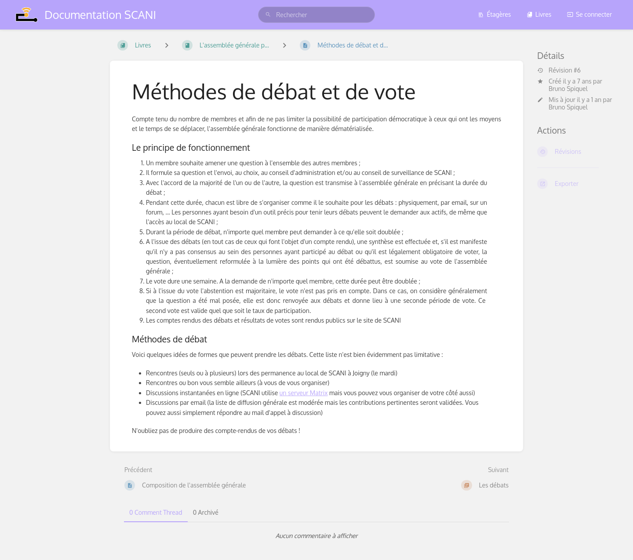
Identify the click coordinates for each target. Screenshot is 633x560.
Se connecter (589, 14)
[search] (316, 15)
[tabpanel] (316, 536)
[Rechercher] (268, 14)
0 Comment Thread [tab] (155, 512)
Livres (539, 14)
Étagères (494, 14)
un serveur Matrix (304, 392)
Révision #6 (559, 70)
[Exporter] (578, 183)
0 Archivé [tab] (205, 512)
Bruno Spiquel (568, 88)
